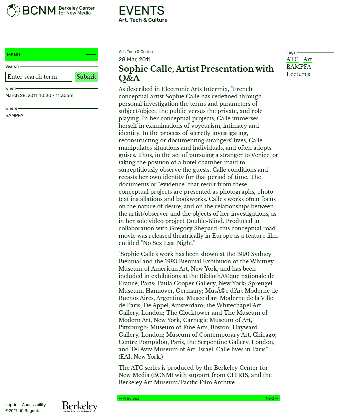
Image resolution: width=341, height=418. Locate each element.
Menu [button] (51, 54)
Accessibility (34, 404)
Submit (86, 76)
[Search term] (38, 77)
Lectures (298, 74)
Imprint (12, 404)
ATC (292, 59)
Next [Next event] (270, 398)
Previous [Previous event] (131, 398)
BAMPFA (298, 66)
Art (307, 59)
